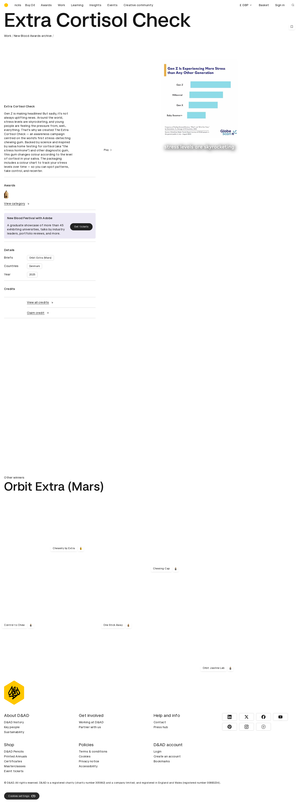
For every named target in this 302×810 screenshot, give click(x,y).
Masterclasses (15, 766)
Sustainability (14, 732)
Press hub (161, 727)
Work (61, 5)
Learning (77, 5)
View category (17, 204)
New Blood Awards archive (33, 35)
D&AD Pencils (14, 751)
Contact (160, 722)
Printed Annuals (15, 756)
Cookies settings (21, 796)
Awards (46, 5)
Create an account (167, 756)
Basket (264, 5)
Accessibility (88, 766)
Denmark (34, 266)
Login (158, 751)
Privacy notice (89, 761)
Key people (12, 727)
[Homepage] (6, 5)
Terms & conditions (93, 751)
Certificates (13, 761)
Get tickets (81, 226)
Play (108, 150)
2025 (32, 274)
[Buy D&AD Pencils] (24, 5)
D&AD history (14, 722)
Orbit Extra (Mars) (40, 257)
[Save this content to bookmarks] (292, 27)
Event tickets (14, 771)
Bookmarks (162, 761)
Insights (95, 5)
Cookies (85, 756)
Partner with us (90, 727)
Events (112, 5)
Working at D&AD (91, 722)
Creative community (138, 5)
